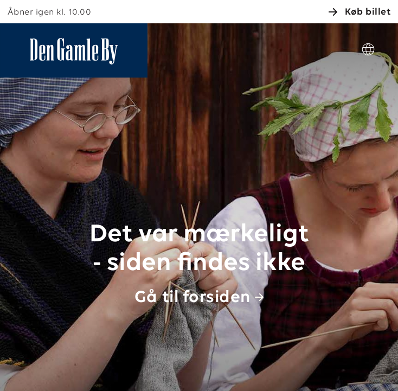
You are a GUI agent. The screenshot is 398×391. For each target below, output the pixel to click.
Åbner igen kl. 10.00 (50, 12)
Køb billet (367, 12)
